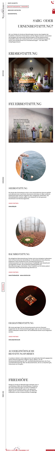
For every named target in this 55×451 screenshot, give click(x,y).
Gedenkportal (12, 13)
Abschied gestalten (14, 10)
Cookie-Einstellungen (50, 450)
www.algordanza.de (14, 339)
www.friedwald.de (14, 275)
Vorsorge (3, 180)
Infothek (3, 73)
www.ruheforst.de (25, 275)
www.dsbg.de (12, 206)
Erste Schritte (13, 3)
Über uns (3, 394)
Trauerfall (3, 287)
